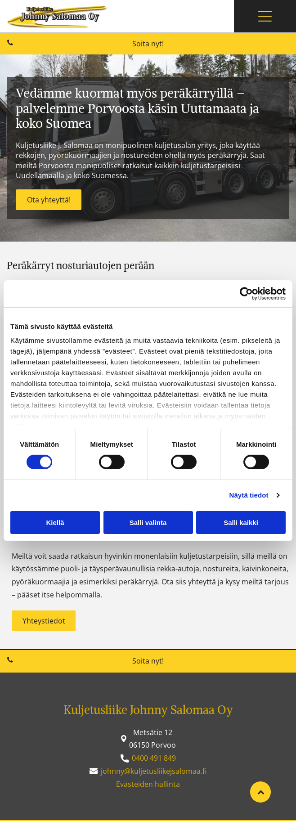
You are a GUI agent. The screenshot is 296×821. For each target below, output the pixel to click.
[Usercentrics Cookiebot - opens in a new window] (246, 294)
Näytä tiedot (249, 495)
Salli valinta (148, 522)
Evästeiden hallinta (148, 784)
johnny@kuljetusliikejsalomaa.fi (153, 771)
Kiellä (55, 522)
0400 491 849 (154, 758)
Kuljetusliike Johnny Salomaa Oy (148, 709)
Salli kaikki (241, 522)
